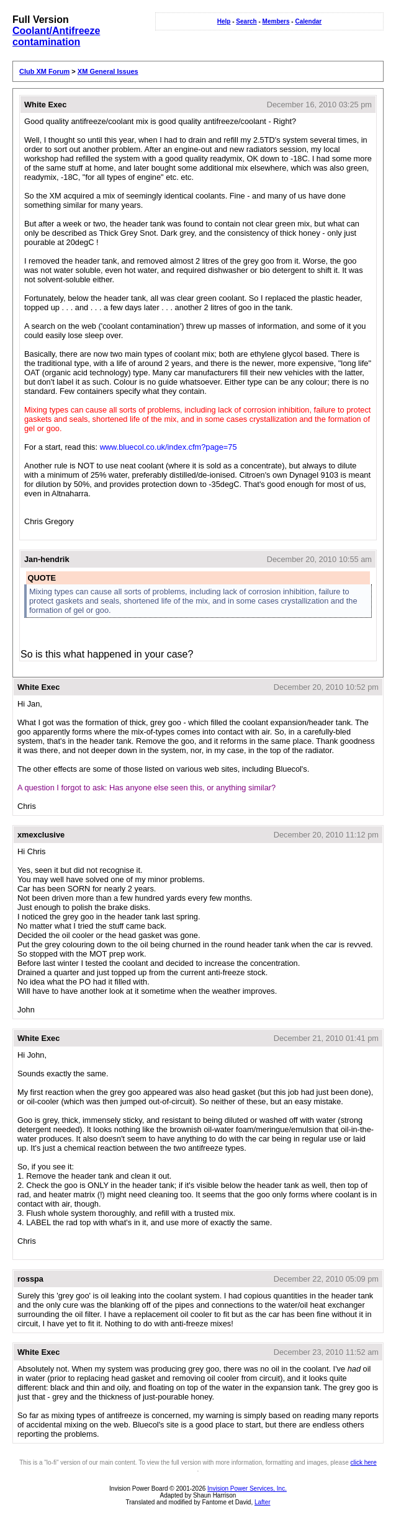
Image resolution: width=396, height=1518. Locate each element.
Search (246, 21)
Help (224, 21)
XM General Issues (108, 71)
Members (276, 21)
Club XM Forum (44, 71)
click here (364, 1462)
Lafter (262, 1502)
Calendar (308, 21)
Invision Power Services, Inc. (247, 1488)
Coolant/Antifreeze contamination (56, 36)
